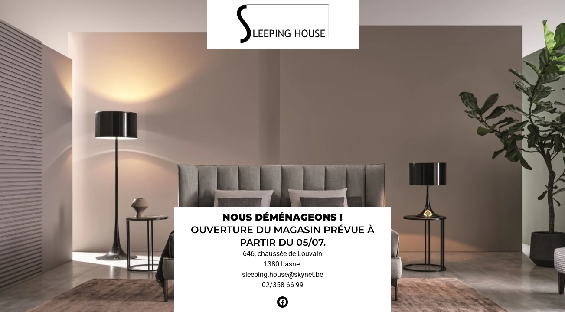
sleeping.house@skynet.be (282, 274)
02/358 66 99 (283, 285)
